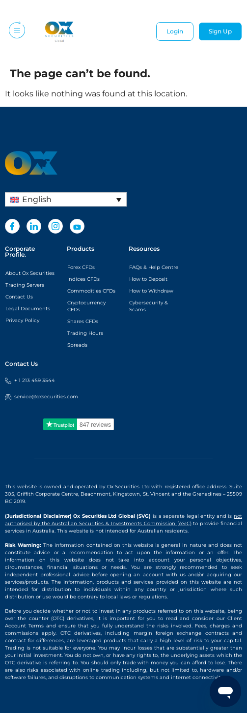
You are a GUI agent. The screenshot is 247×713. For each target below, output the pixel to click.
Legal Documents (27, 308)
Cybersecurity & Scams (148, 306)
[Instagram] (55, 226)
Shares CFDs (82, 321)
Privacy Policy (22, 320)
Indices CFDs (83, 279)
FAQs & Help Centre (153, 267)
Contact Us (19, 297)
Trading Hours (85, 333)
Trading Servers (24, 285)
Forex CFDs (81, 267)
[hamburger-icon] (16, 32)
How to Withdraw (151, 291)
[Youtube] (77, 226)
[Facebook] (12, 226)
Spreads (77, 345)
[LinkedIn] (34, 226)
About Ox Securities (30, 273)
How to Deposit (148, 279)
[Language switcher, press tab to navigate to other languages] (66, 199)
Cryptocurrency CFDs (86, 306)
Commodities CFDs (91, 291)
